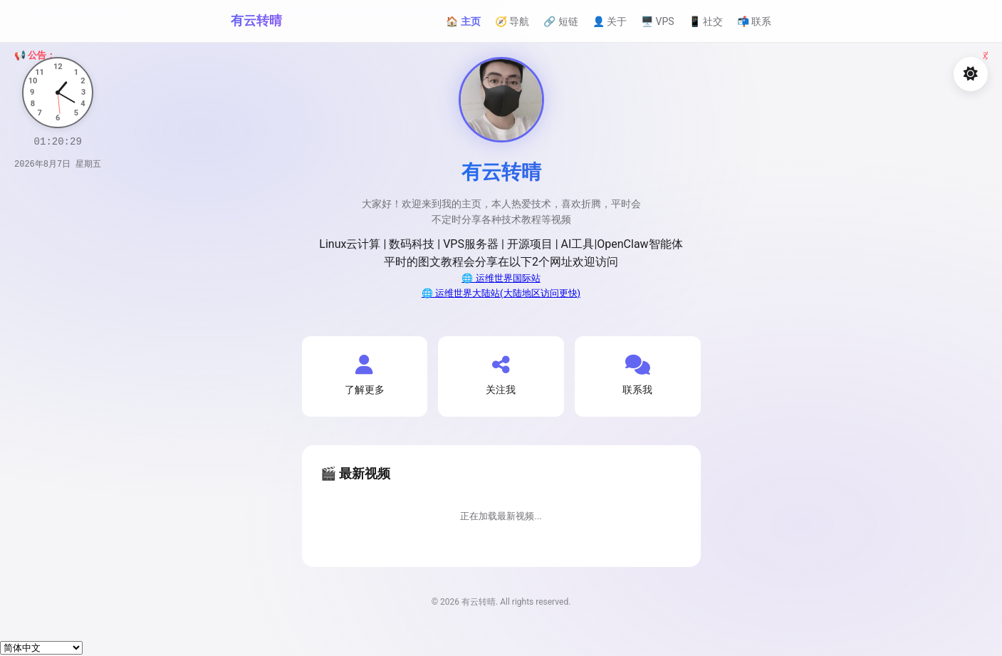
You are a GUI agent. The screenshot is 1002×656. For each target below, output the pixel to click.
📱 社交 (706, 21)
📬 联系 (754, 21)
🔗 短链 (560, 21)
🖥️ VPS (657, 21)
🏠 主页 (463, 21)
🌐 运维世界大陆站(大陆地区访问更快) (501, 293)
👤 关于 (610, 21)
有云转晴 (256, 20)
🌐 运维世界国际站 (500, 278)
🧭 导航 (512, 21)
